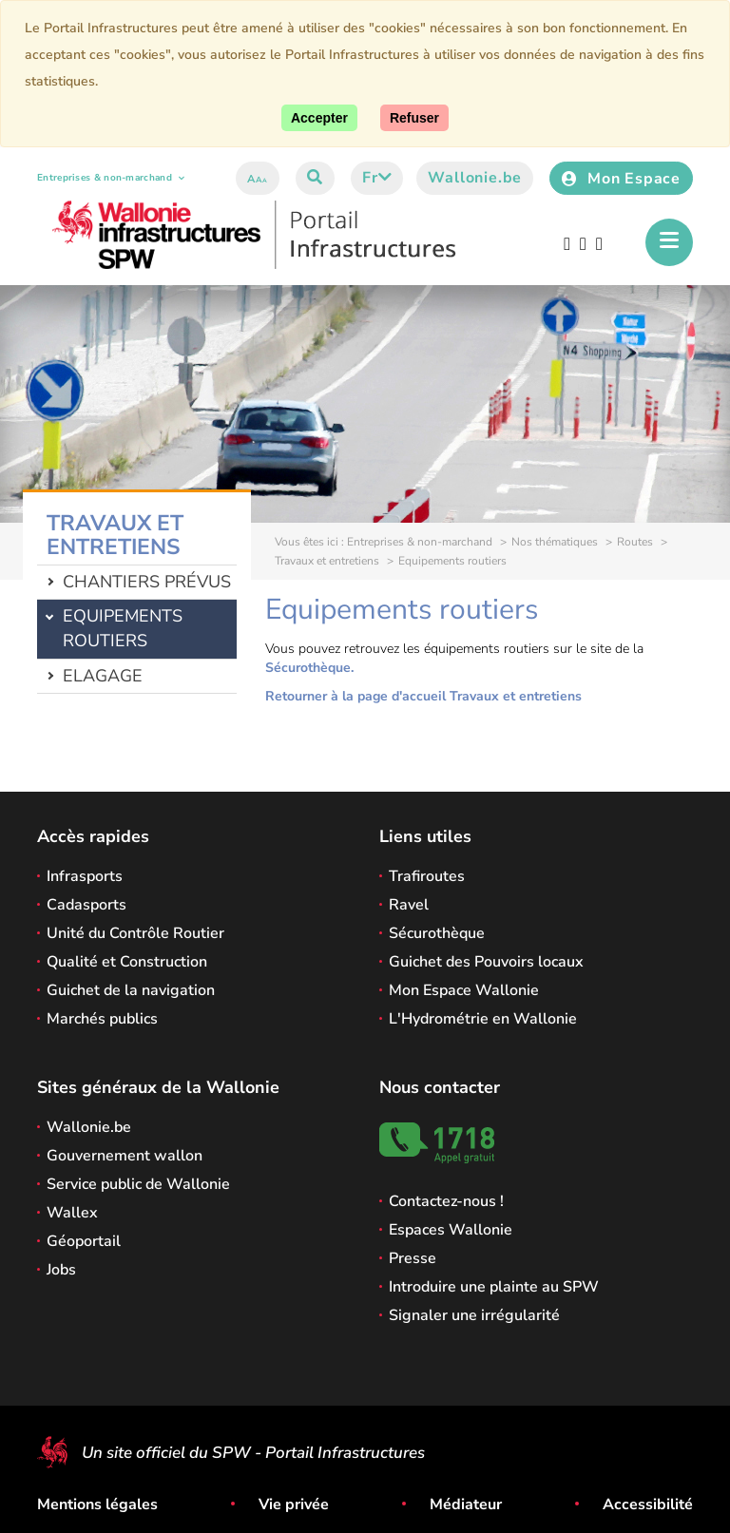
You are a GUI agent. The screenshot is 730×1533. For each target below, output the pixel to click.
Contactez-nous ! (446, 1201)
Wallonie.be (475, 177)
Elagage (103, 675)
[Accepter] (319, 118)
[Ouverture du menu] (669, 242)
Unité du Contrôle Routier (135, 933)
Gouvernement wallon (124, 1155)
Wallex (72, 1212)
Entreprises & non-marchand (110, 177)
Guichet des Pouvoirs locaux (486, 961)
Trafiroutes (427, 876)
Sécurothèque (437, 933)
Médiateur (466, 1504)
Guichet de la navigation (131, 990)
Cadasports (86, 904)
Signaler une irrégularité (474, 1315)
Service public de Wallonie (138, 1184)
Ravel (409, 904)
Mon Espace (621, 178)
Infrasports (85, 876)
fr (377, 177)
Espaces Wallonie (450, 1229)
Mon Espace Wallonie (464, 990)
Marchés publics (102, 1018)
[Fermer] (414, 118)
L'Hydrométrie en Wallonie (483, 1018)
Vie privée (294, 1504)
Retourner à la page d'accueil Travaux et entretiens (423, 696)
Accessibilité (648, 1504)
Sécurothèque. (309, 668)
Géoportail (84, 1241)
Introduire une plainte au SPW (494, 1286)
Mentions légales (97, 1504)
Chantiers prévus (147, 581)
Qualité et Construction (127, 961)
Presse (412, 1258)
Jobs (61, 1269)
